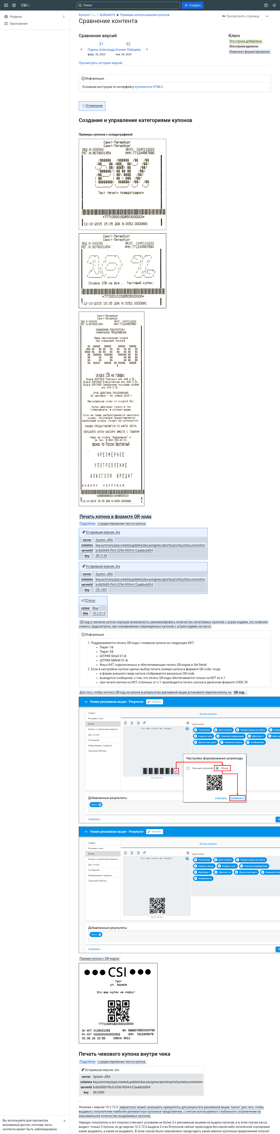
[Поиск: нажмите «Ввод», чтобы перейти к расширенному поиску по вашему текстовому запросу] (128, 5)
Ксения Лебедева (128, 49)
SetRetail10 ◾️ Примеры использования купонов (135, 15)
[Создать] (192, 5)
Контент (84, 15)
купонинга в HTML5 (149, 87)
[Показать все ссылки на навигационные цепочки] (94, 15)
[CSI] (25, 5)
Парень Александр (101, 49)
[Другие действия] (267, 16)
